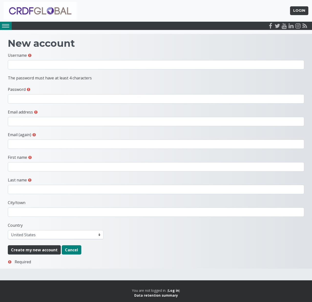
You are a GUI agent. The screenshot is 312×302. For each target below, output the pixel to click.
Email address (20, 112)
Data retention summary (156, 295)
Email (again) (19, 134)
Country (15, 225)
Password (17, 89)
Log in (173, 290)
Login (299, 11)
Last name (17, 180)
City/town (16, 202)
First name (17, 157)
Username (17, 55)
